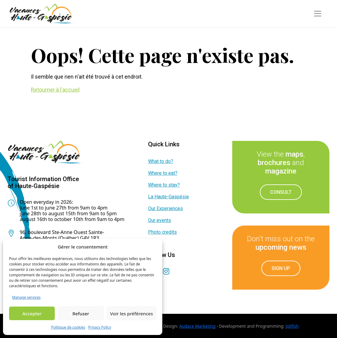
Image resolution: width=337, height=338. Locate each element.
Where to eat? (162, 173)
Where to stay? (164, 185)
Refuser (80, 313)
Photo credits (162, 232)
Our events (159, 220)
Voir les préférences (131, 313)
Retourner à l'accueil (55, 89)
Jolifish (292, 326)
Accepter (31, 313)
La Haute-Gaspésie (168, 197)
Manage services (26, 297)
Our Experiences (165, 208)
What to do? (160, 161)
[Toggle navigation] (317, 13)
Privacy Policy (99, 327)
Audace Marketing (197, 326)
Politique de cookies (68, 327)
